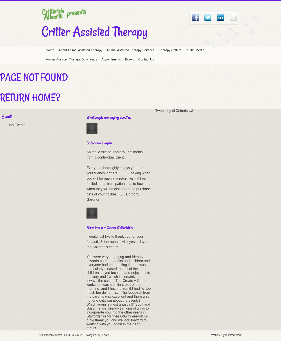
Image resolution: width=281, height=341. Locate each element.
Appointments (111, 59)
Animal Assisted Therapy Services (130, 50)
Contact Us (146, 59)
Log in (106, 335)
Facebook (195, 17)
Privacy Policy (92, 335)
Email (233, 17)
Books (129, 59)
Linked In (220, 17)
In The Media (195, 50)
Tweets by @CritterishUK (175, 111)
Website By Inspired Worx (226, 335)
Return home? (30, 97)
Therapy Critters (170, 50)
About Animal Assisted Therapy (80, 50)
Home (50, 50)
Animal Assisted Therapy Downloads (71, 59)
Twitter (208, 17)
